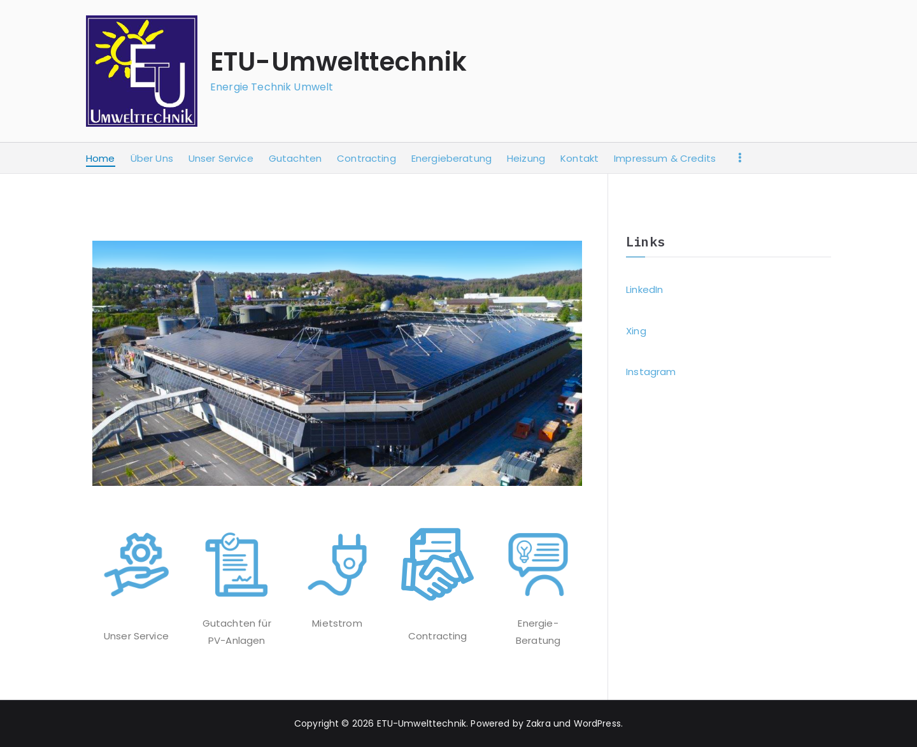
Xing (636, 331)
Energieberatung (451, 158)
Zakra (538, 723)
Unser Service (220, 158)
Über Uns (152, 158)
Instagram (651, 371)
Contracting (366, 158)
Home (100, 158)
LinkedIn (644, 289)
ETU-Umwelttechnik (338, 62)
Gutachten (295, 158)
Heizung (526, 158)
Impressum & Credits (665, 158)
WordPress (597, 723)
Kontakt (579, 158)
